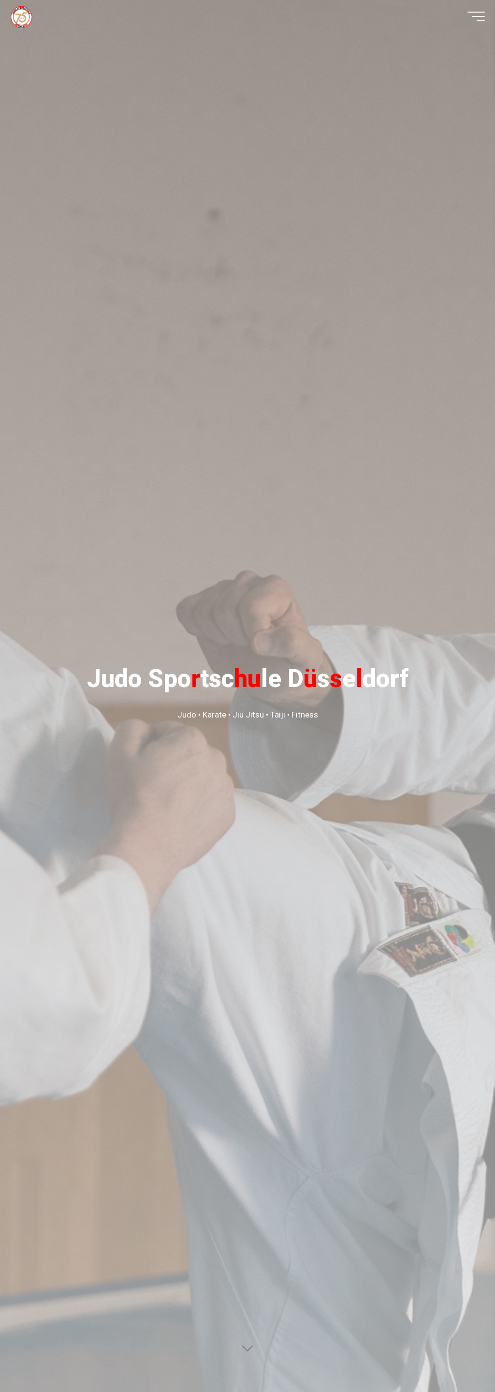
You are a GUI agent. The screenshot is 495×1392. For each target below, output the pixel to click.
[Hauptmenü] (470, 21)
